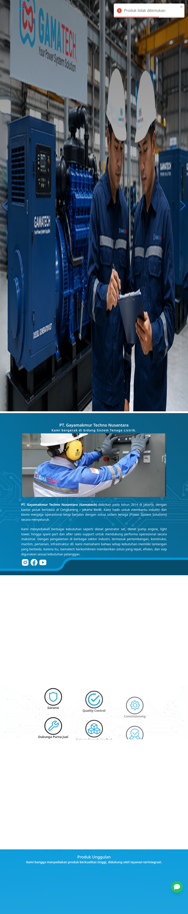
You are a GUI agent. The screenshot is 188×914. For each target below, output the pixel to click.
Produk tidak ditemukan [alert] (149, 11)
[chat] (177, 887)
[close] (181, 6)
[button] (179, 887)
